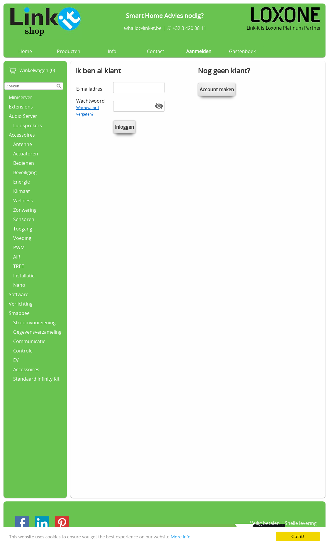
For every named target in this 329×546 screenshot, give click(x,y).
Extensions (21, 107)
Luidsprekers (27, 125)
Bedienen (23, 163)
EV (16, 360)
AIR (16, 257)
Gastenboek (242, 51)
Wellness (23, 200)
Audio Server (23, 116)
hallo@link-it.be (145, 28)
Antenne (22, 144)
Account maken (217, 89)
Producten (68, 51)
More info (181, 537)
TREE (18, 266)
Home (25, 51)
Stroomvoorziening (34, 322)
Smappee (19, 313)
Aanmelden (198, 51)
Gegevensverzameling (37, 332)
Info (112, 51)
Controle (23, 350)
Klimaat (21, 191)
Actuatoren (25, 153)
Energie (21, 182)
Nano (19, 285)
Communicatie (29, 341)
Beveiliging (25, 172)
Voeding (22, 238)
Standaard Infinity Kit (36, 379)
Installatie (24, 275)
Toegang (22, 228)
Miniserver (20, 97)
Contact (155, 51)
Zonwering (25, 210)
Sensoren (23, 219)
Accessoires (22, 135)
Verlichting (21, 304)
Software (18, 294)
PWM (19, 247)
